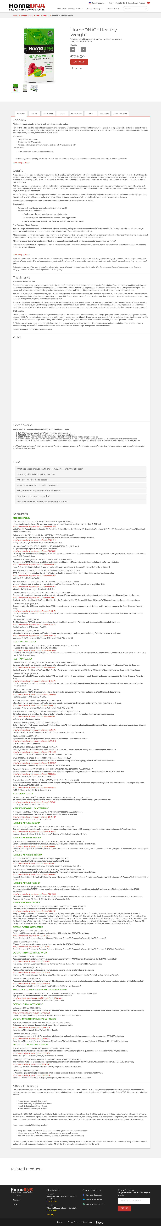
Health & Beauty (42, 15)
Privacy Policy (87, 1222)
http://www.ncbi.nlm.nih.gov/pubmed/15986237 (31, 1053)
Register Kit (120, 3)
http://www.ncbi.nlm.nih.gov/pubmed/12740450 (31, 947)
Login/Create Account (136, 3)
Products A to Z (112, 8)
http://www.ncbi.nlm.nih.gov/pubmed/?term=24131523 (34, 817)
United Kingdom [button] (97, 3)
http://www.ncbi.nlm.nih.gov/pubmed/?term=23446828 (34, 788)
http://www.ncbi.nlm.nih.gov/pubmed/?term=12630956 (34, 694)
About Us (16, 1200)
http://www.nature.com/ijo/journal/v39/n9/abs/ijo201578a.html (37, 998)
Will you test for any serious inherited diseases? (39, 491)
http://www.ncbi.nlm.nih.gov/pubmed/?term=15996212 (34, 741)
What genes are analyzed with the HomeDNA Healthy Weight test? (50, 469)
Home (15, 15)
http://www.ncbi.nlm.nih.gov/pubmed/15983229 (31, 1039)
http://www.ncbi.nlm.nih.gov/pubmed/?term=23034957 (34, 576)
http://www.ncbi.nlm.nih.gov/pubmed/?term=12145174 (34, 611)
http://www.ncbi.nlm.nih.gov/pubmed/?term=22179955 (34, 598)
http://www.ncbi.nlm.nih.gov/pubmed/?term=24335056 (34, 587)
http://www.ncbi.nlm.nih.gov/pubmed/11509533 (31, 936)
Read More (51, 1201)
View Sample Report (21, 162)
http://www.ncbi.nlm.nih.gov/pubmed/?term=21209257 (34, 763)
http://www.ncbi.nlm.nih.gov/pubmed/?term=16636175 (34, 730)
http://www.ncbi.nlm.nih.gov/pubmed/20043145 (31, 1064)
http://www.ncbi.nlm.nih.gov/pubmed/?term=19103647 (34, 832)
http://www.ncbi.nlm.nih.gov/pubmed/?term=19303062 (34, 846)
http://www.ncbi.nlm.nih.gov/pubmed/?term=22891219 (34, 540)
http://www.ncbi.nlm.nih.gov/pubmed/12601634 (31, 1075)
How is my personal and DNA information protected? (42, 502)
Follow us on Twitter (92, 1200)
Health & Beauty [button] (94, 8)
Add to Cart (79, 62)
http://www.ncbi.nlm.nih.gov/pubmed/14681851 (31, 983)
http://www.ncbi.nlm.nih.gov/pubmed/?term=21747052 (34, 802)
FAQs (15, 1205)
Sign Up (124, 1208)
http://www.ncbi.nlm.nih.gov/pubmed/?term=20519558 (34, 894)
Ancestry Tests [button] (70, 8)
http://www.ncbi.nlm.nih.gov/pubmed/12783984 (31, 961)
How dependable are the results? (33, 496)
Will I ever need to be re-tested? (32, 480)
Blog (110, 3)
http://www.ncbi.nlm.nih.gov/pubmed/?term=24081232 (34, 527)
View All (51, 1215)
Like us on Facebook (92, 1195)
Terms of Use (73, 1222)
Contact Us (17, 1195)
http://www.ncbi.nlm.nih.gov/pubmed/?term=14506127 (34, 636)
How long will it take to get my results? (36, 474)
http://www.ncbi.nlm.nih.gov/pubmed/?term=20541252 (34, 911)
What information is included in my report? (38, 485)
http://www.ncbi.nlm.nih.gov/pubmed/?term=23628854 (34, 551)
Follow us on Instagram (93, 1204)
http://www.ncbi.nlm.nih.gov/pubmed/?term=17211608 (34, 752)
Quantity (73, 45)
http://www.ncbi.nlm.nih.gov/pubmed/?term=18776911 (34, 863)
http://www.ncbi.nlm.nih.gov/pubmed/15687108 (31, 1028)
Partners (60, 1222)
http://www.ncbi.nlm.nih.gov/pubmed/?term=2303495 (34, 716)
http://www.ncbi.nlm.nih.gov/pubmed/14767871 (31, 972)
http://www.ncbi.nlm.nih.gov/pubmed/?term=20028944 (34, 565)
